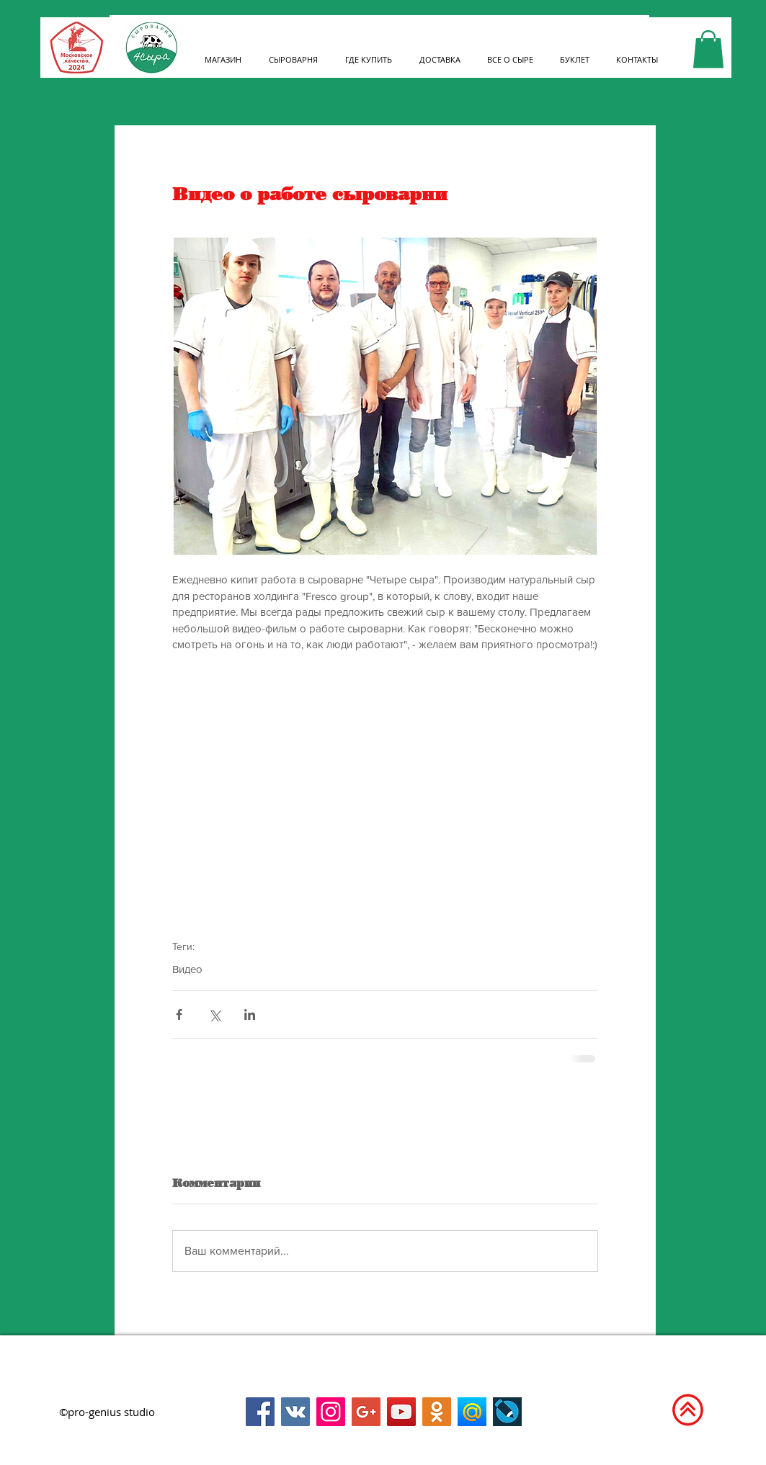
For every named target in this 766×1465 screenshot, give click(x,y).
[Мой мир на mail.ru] (472, 1411)
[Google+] (366, 1411)
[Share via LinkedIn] (250, 1014)
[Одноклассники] (436, 1411)
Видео (187, 969)
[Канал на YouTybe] (401, 1411)
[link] (708, 49)
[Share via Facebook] (179, 1014)
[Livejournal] (507, 1411)
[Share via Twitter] (214, 1014)
